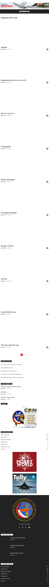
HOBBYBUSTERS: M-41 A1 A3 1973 (13, 80)
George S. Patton (7, 246)
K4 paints (4, 403)
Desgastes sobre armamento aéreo (11, 386)
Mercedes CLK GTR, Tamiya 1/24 (8, 371)
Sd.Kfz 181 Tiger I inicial (7, 397)
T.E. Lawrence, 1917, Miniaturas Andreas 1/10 (11, 374)
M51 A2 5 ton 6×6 (7, 113)
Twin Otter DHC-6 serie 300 (17, 538)
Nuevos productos (5, 434)
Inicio (2, 15)
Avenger (4, 47)
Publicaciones (4, 437)
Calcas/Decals (4, 444)
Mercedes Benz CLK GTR (16, 553)
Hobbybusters (4, 442)
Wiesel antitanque (8, 180)
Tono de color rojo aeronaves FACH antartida (11, 364)
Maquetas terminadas (6, 439)
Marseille (3, 49)
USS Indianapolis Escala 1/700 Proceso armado (12, 377)
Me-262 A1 (4, 392)
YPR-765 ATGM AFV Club (10, 345)
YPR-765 (4, 279)
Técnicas (3, 449)
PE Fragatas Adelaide (9, 213)
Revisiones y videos (5, 446)
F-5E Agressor (6, 147)
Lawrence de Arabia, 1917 (17, 545)
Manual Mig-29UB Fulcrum (7, 367)
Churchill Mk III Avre (8, 312)
